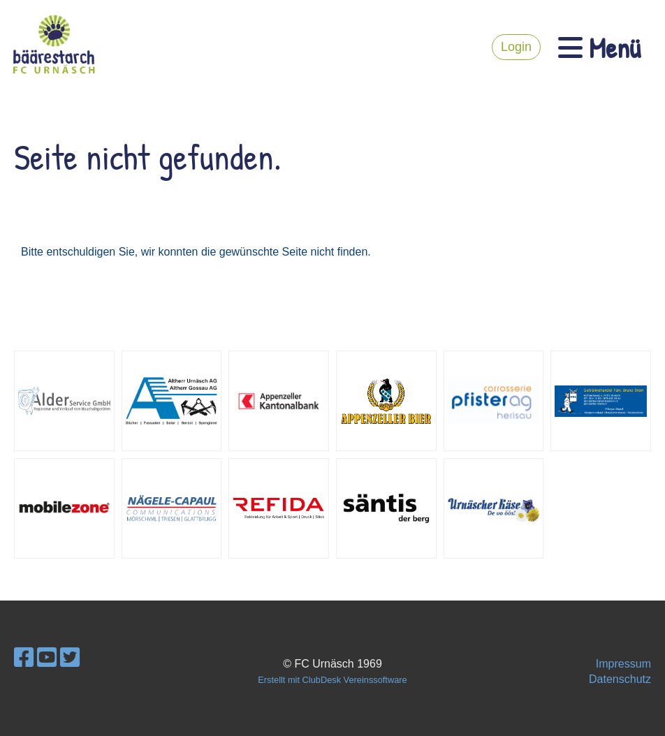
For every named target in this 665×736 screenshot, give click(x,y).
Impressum (623, 664)
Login (516, 47)
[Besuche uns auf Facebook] (24, 657)
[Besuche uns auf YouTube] (47, 657)
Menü (599, 47)
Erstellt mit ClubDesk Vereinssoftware (332, 680)
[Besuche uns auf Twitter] (70, 657)
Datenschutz (620, 679)
